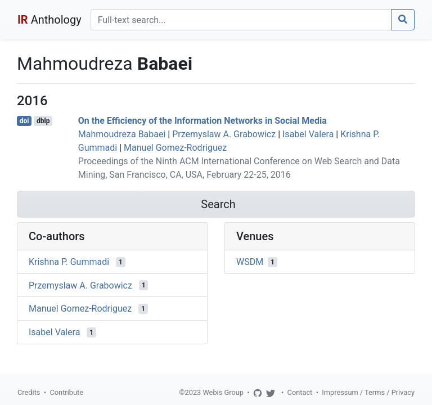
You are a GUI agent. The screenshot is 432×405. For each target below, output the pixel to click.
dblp (43, 121)
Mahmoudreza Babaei (122, 134)
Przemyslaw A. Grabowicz (224, 134)
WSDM (249, 261)
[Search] (241, 19)
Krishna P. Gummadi (69, 261)
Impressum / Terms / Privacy (368, 392)
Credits (28, 392)
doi (24, 121)
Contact (300, 392)
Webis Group (223, 392)
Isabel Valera (308, 134)
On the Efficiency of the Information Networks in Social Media (202, 120)
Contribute (66, 392)
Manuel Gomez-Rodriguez (175, 147)
